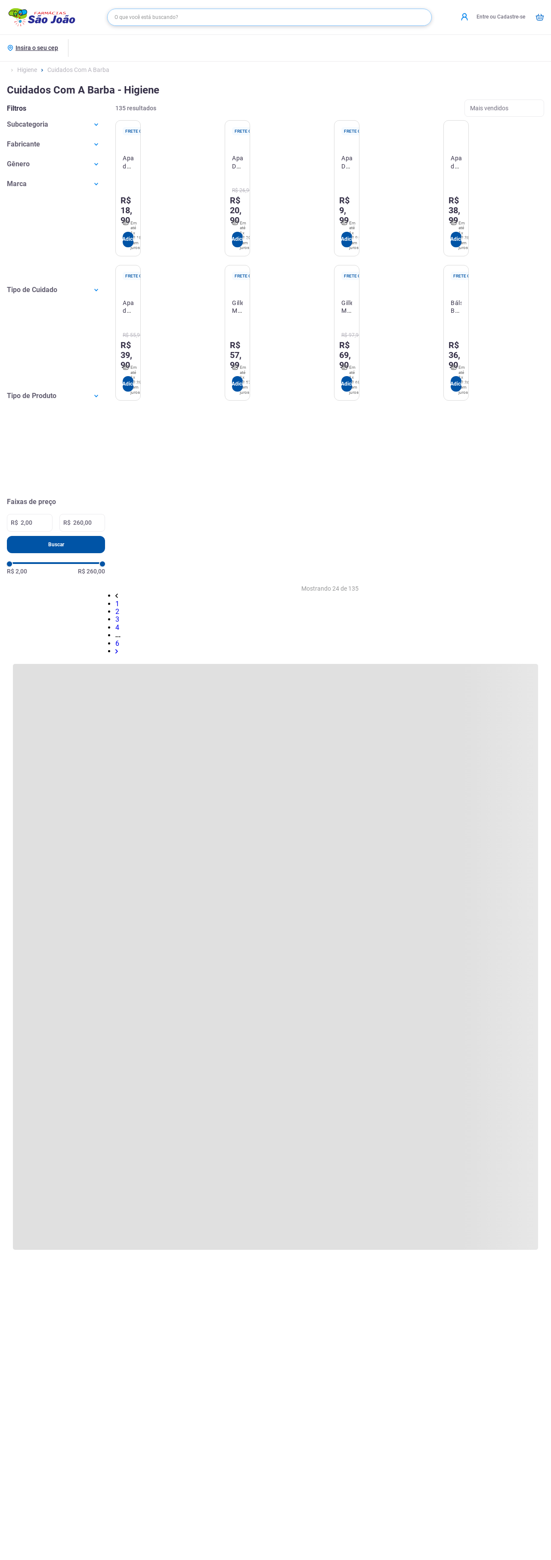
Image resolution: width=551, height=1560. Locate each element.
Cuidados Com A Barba (78, 69)
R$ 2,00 (17, 571)
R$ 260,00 (91, 571)
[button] (56, 124)
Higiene (27, 69)
